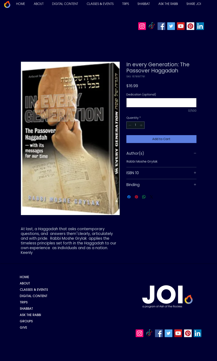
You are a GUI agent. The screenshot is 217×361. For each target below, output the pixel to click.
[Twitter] (171, 26)
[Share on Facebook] (129, 197)
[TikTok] (152, 26)
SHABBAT (26, 308)
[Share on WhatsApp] (144, 197)
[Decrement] (129, 125)
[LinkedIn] (200, 26)
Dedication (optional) (141, 94)
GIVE (23, 327)
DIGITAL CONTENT (33, 296)
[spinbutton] (135, 125)
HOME (24, 277)
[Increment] (141, 125)
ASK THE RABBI (30, 315)
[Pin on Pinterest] (136, 197)
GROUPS (26, 321)
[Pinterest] (190, 26)
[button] (38, 4)
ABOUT (25, 283)
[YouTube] (181, 26)
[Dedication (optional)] (161, 103)
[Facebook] (161, 26)
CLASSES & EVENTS (34, 290)
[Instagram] (142, 26)
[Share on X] (151, 197)
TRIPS (24, 302)
